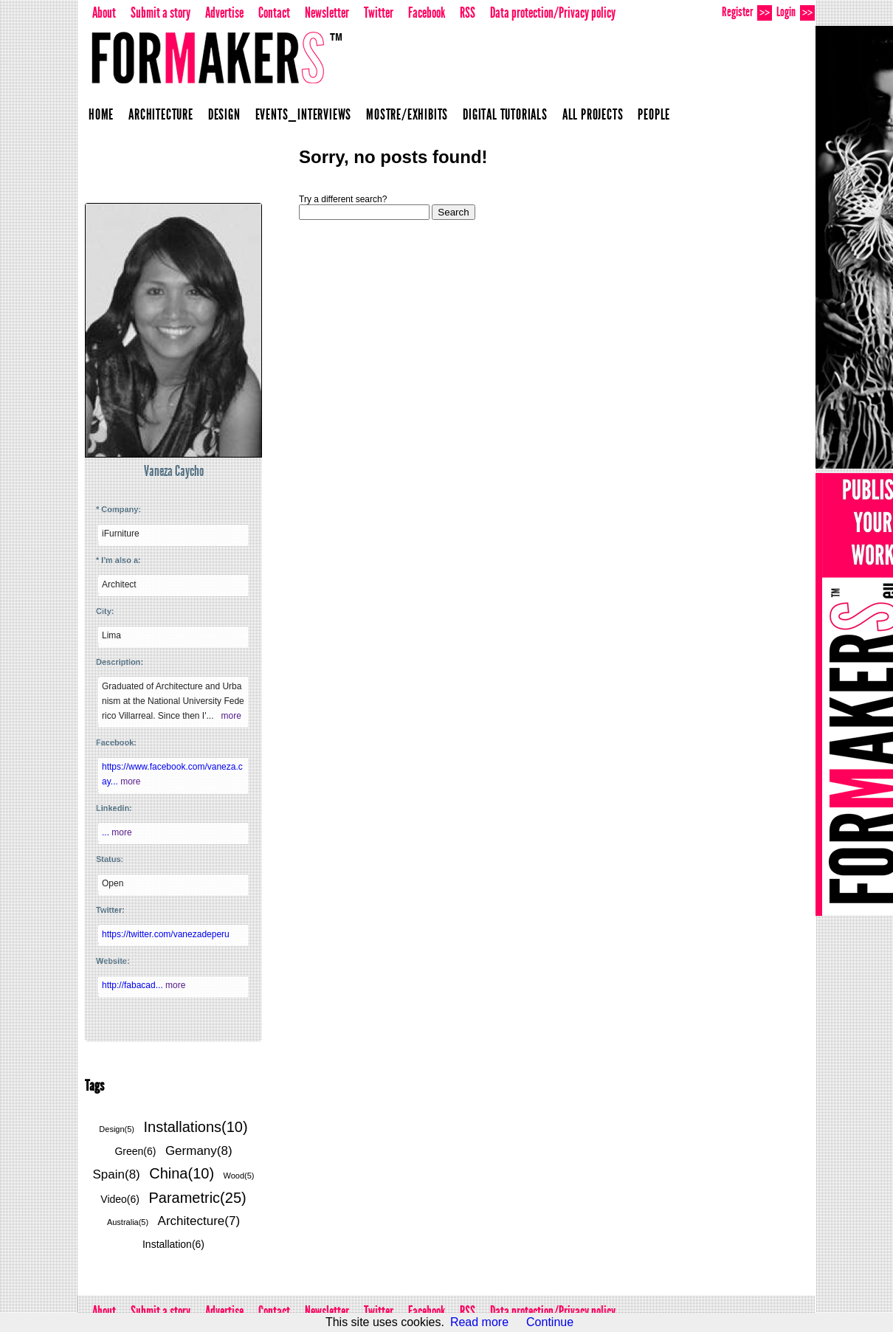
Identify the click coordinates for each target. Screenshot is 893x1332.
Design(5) (116, 1129)
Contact (274, 12)
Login (795, 12)
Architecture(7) (199, 1221)
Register (747, 12)
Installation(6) (173, 1244)
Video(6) (119, 1199)
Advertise (224, 12)
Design (224, 114)
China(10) (181, 1173)
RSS (467, 12)
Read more (479, 1322)
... (106, 832)
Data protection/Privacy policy (553, 12)
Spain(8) (116, 1174)
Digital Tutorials (505, 114)
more (231, 716)
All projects (593, 114)
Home (101, 114)
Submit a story (160, 12)
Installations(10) (195, 1127)
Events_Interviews (303, 114)
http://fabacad (133, 985)
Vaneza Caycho (174, 471)
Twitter (378, 12)
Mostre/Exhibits (407, 114)
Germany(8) (198, 1151)
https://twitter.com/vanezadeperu (166, 934)
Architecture (160, 114)
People (654, 114)
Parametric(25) (197, 1198)
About (104, 12)
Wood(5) (239, 1175)
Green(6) (135, 1151)
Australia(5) (127, 1222)
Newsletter (327, 12)
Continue (549, 1322)
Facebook (426, 12)
